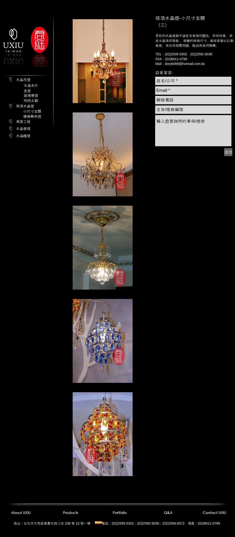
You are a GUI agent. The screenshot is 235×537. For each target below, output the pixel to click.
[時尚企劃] (31, 100)
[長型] (27, 91)
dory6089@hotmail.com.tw (185, 64)
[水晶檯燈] (23, 136)
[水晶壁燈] (23, 128)
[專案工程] (23, 121)
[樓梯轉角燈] (32, 116)
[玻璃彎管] (31, 95)
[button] (164, 72)
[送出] (228, 152)
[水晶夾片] (31, 85)
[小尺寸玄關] (32, 111)
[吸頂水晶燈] (25, 106)
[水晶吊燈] (23, 79)
